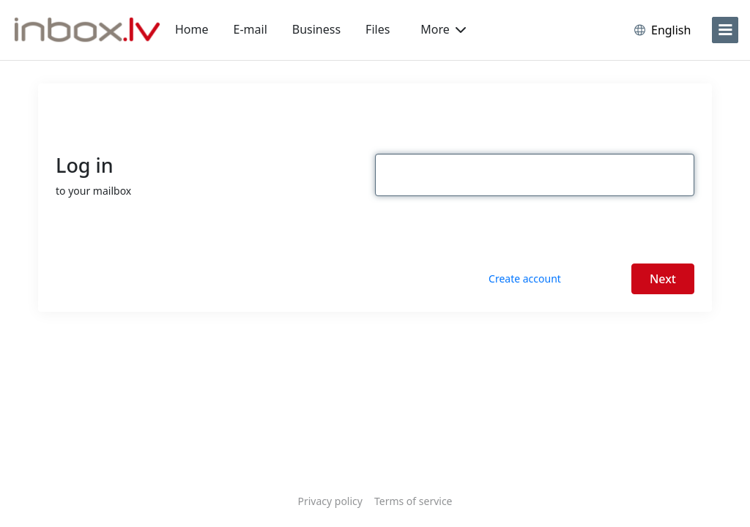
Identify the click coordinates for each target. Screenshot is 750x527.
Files (377, 29)
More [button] (443, 29)
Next (663, 279)
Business (316, 29)
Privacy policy (330, 501)
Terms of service (413, 501)
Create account (525, 278)
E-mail (250, 29)
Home (192, 29)
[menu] (725, 30)
